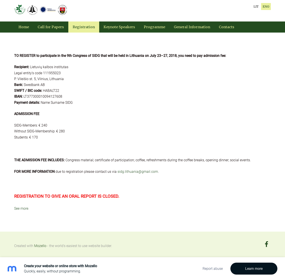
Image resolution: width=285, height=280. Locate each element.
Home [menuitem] (23, 27)
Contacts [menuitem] (226, 27)
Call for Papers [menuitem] (51, 27)
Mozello (40, 246)
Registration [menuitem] (84, 27)
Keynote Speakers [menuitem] (119, 27)
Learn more (254, 269)
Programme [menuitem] (154, 27)
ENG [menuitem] (266, 6)
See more (21, 208)
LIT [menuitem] (256, 6)
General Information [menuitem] (192, 27)
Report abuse (213, 269)
